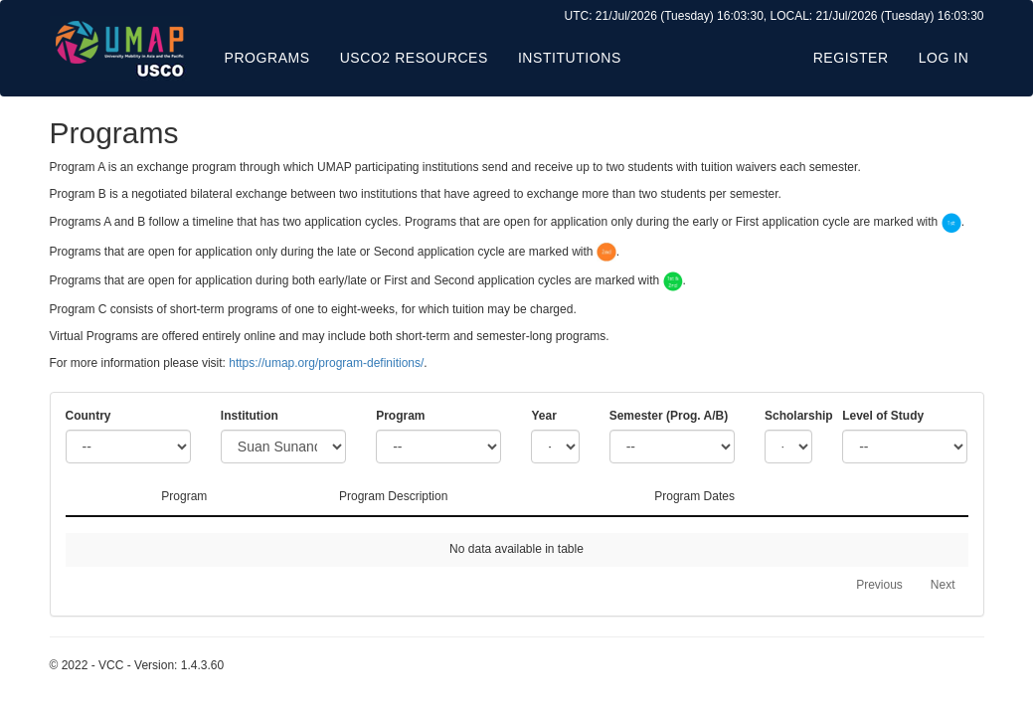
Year (543, 416)
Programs (267, 58)
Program (400, 416)
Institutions (569, 58)
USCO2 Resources (414, 58)
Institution (249, 416)
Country (88, 416)
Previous (879, 585)
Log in (944, 58)
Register (851, 58)
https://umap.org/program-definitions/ (326, 363)
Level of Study (883, 416)
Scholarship (788, 416)
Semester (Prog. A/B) (669, 416)
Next (943, 585)
